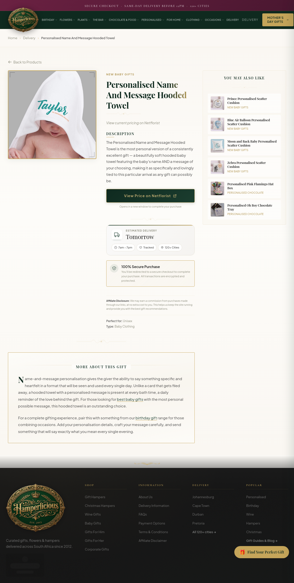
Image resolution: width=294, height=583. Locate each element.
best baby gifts (130, 399)
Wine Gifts (93, 514)
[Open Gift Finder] (261, 552)
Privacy (264, 575)
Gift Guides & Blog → (261, 541)
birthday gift (146, 418)
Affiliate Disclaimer (153, 541)
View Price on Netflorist (150, 195)
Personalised (256, 497)
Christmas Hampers (100, 506)
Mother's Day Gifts (278, 20)
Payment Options (152, 523)
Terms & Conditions (153, 532)
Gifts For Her (94, 541)
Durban (198, 514)
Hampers (253, 523)
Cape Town (200, 506)
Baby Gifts (93, 523)
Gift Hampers (95, 497)
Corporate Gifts (97, 549)
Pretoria (198, 523)
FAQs (143, 514)
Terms (251, 575)
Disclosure (281, 575)
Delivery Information (154, 506)
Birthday (252, 506)
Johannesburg (203, 497)
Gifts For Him (95, 532)
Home (12, 38)
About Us (146, 497)
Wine (250, 514)
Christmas (254, 532)
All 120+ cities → (204, 532)
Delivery (250, 20)
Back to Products (25, 62)
